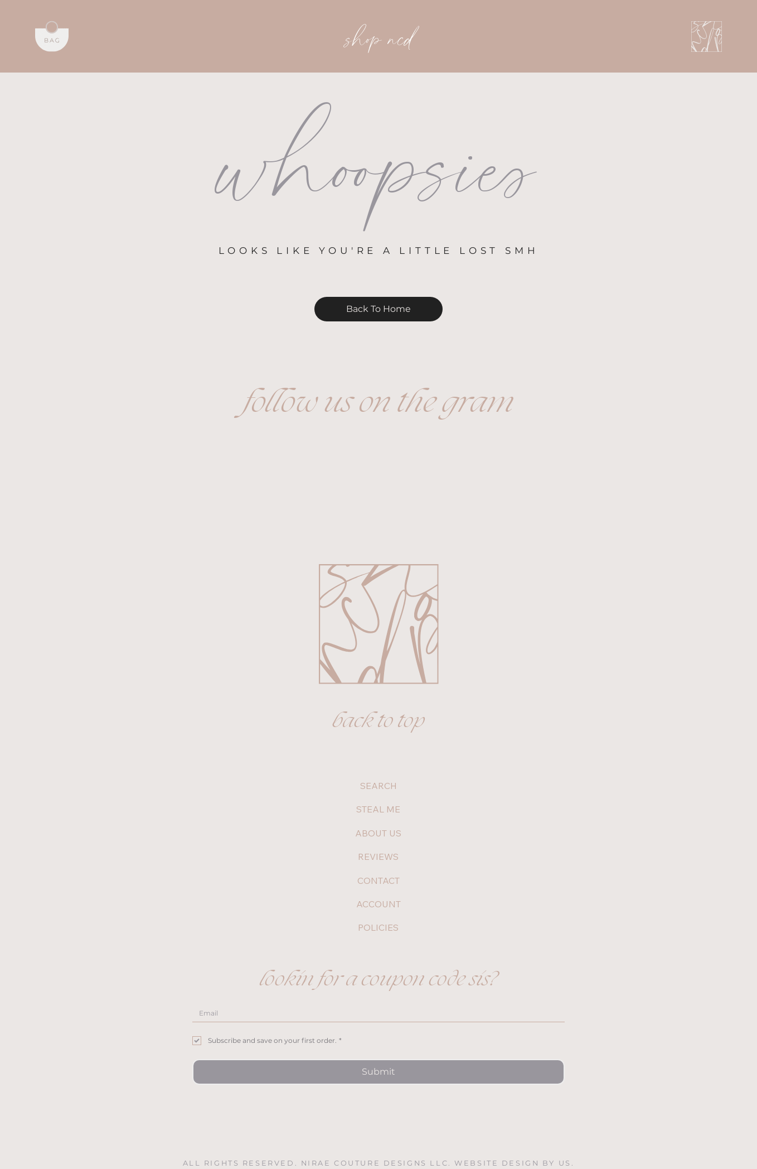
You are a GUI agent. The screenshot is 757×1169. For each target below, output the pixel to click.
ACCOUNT (378, 904)
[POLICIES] (439, 927)
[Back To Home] (378, 309)
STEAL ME (379, 809)
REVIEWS (378, 856)
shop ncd (380, 36)
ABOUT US (379, 833)
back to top (378, 722)
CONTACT (378, 880)
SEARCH (378, 785)
